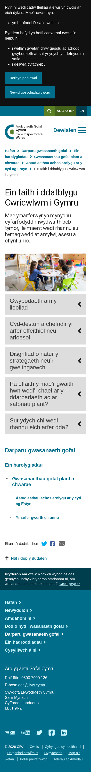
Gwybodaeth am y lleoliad (33, 304)
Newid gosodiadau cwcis (30, 92)
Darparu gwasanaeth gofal (44, 151)
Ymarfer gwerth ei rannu (37, 518)
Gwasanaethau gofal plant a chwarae (43, 481)
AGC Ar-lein (66, 112)
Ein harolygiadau (23, 465)
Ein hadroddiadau (23, 642)
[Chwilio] (49, 111)
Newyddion (16, 610)
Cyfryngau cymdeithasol (63, 747)
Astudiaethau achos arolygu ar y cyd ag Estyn (48, 501)
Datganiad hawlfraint (22, 753)
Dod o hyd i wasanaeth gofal (34, 626)
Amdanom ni (18, 618)
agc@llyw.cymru (32, 685)
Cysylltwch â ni (20, 650)
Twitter (44, 544)
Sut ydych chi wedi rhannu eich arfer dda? (39, 423)
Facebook (53, 544)
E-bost (62, 544)
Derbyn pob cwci (23, 78)
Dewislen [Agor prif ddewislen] (64, 130)
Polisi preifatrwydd (34, 759)
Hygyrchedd (53, 753)
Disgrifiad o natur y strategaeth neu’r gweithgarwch (34, 361)
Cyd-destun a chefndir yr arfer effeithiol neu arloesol (41, 331)
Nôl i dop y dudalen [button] (29, 558)
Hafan (10, 151)
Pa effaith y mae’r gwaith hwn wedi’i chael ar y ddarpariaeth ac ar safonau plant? (41, 393)
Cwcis (34, 747)
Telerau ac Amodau (68, 759)
